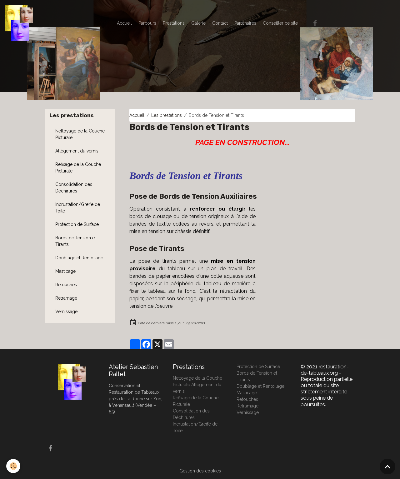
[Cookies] (13, 466)
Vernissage (66, 311)
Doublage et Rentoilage (79, 257)
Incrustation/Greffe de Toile (77, 207)
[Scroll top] (387, 466)
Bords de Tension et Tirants (75, 241)
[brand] (20, 23)
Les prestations (166, 115)
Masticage (65, 271)
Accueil (124, 23)
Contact (220, 23)
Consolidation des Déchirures (73, 187)
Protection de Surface (77, 224)
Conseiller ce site (280, 23)
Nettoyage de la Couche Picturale (80, 134)
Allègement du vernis (76, 150)
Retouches (66, 284)
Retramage (66, 298)
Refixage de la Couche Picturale (78, 167)
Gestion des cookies (200, 470)
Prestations (174, 23)
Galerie (198, 23)
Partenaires (245, 23)
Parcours (147, 23)
